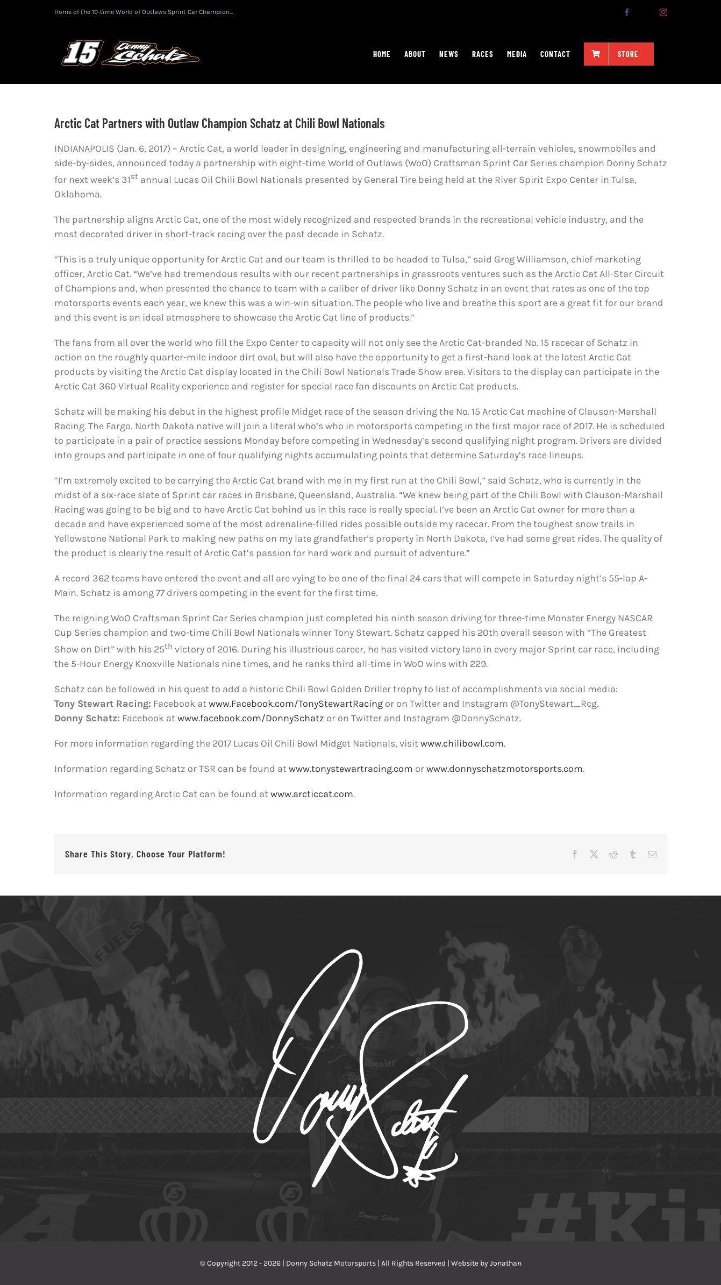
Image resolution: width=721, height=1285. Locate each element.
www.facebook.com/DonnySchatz (250, 718)
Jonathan (506, 1263)
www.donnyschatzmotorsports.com (504, 769)
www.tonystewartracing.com (351, 769)
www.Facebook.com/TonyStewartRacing (296, 703)
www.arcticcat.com (311, 794)
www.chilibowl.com (462, 743)
